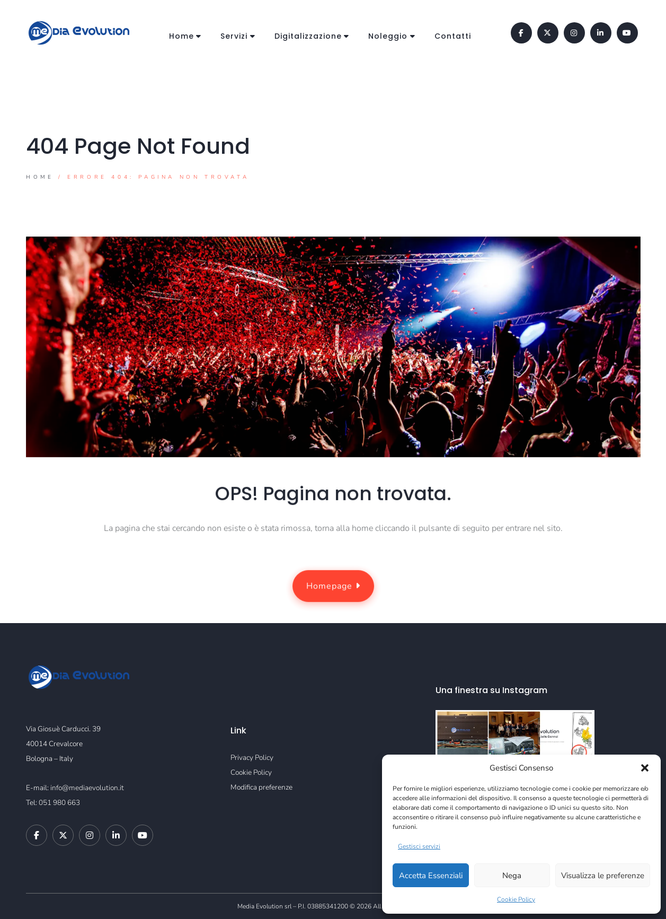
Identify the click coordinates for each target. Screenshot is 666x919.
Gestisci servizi (419, 846)
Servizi (233, 36)
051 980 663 (59, 803)
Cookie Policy (516, 899)
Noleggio (387, 36)
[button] (645, 768)
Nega (511, 875)
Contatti (452, 36)
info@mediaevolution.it (87, 788)
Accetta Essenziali (431, 875)
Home (181, 36)
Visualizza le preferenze (602, 875)
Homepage (333, 586)
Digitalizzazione (308, 36)
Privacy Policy (251, 757)
